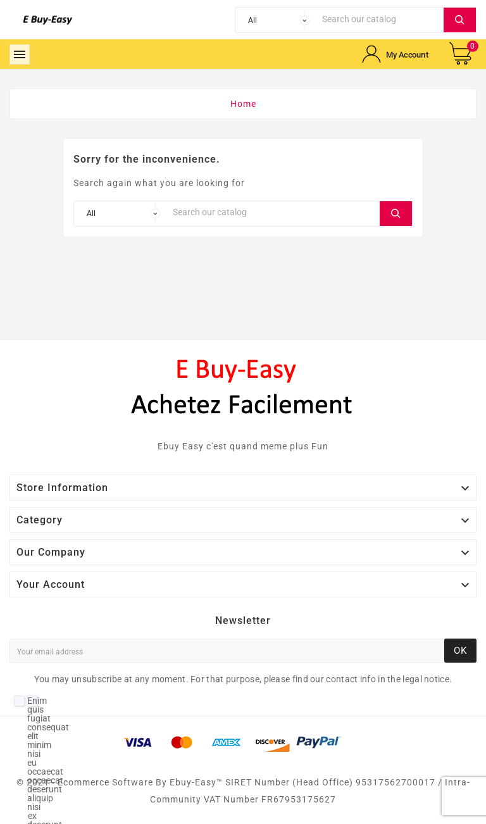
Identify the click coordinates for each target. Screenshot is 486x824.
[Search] (380, 19)
